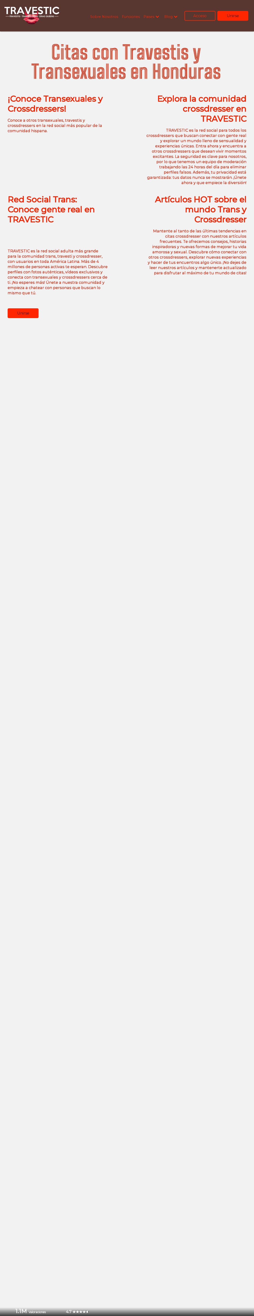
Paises (149, 17)
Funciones (131, 17)
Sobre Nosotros (104, 17)
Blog (168, 17)
